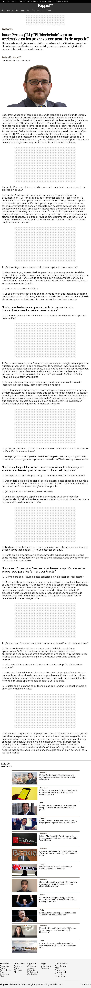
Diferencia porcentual (60, 971)
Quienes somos (31, 967)
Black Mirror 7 (24, 1)
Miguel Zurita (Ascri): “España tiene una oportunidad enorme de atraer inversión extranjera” (57, 777)
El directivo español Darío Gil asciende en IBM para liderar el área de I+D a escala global (57, 807)
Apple (58, 1)
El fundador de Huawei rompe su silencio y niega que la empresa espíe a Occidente (58, 822)
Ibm (41, 803)
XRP (34, 1)
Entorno (20, 10)
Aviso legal (46, 966)
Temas (17, 968)
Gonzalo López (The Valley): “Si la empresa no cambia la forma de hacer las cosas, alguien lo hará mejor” (58, 884)
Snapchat (44, 787)
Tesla (42, 910)
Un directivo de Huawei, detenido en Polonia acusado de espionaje (55, 867)
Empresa (4, 966)
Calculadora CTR (60, 967)
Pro (48, 10)
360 (2, 976)
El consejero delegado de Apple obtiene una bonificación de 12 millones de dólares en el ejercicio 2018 (57, 899)
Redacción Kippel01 (11, 57)
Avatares (7, 29)
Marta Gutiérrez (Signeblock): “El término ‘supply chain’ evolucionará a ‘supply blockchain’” (57, 930)
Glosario (18, 970)
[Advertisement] (45, 21)
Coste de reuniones (60, 975)
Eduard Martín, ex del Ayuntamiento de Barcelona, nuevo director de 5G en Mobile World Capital (58, 838)
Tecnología (38, 10)
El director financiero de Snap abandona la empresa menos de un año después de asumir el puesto (58, 792)
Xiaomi (51, 1)
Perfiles (17, 966)
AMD (66, 1)
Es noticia (5, 1)
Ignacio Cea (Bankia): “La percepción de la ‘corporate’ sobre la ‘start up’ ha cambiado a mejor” (58, 853)
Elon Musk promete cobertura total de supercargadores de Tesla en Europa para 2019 (57, 945)
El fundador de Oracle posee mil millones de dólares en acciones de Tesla (57, 914)
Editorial (31, 970)
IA (28, 10)
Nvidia (14, 1)
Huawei (43, 818)
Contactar (32, 974)
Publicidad (32, 972)
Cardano (42, 1)
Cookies (45, 968)
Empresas (7, 10)
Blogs (16, 972)
